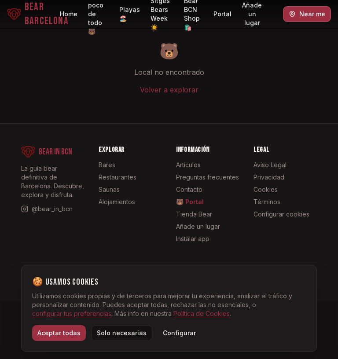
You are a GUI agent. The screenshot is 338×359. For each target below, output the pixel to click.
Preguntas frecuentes (207, 177)
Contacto (189, 189)
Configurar (179, 333)
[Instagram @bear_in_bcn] (47, 209)
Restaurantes (117, 177)
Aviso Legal (270, 165)
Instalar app (192, 238)
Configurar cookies (281, 214)
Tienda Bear (194, 214)
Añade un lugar (252, 13)
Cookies (266, 189)
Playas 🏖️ (129, 14)
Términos (267, 201)
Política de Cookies (201, 313)
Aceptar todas (59, 333)
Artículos (188, 165)
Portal (222, 14)
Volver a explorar (169, 89)
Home (68, 14)
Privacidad (269, 177)
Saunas (109, 189)
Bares (107, 165)
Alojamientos (117, 201)
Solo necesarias (122, 333)
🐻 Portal (190, 201)
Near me (307, 14)
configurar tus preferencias (71, 313)
